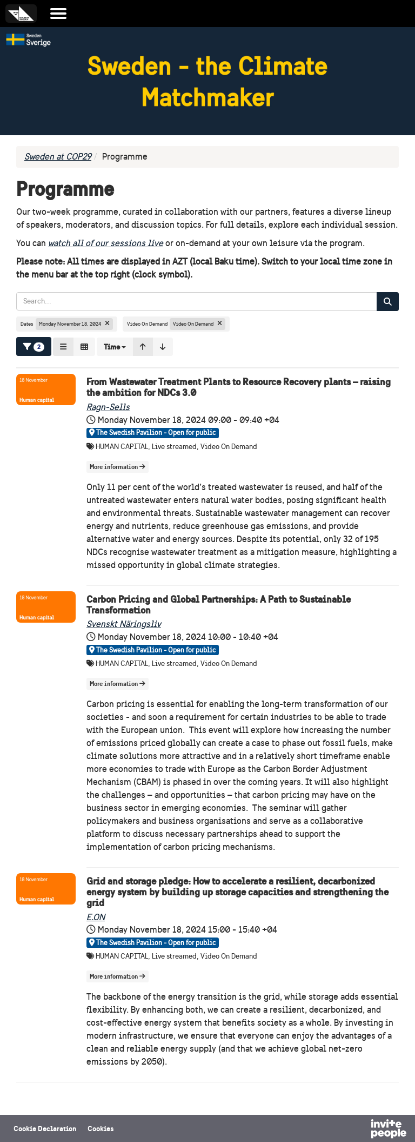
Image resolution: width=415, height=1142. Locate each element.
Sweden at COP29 (57, 156)
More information (117, 467)
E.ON (95, 917)
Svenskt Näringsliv (123, 624)
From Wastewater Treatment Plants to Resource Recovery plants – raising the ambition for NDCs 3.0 (238, 387)
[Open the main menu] (58, 13)
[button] (115, 347)
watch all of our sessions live (105, 243)
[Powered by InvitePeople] (360, 1130)
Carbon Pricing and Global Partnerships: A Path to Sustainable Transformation (218, 604)
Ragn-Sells (108, 407)
